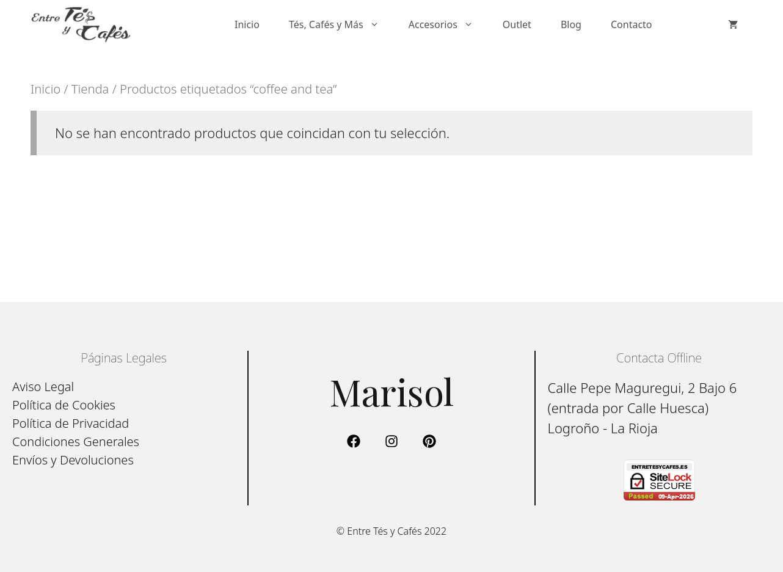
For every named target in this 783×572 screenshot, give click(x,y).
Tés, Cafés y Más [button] (341, 24)
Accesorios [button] (448, 24)
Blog (571, 24)
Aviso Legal (43, 386)
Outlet (517, 24)
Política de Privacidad (70, 423)
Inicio (247, 24)
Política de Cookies (63, 405)
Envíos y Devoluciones (73, 460)
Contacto (631, 24)
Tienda (90, 88)
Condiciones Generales (75, 441)
